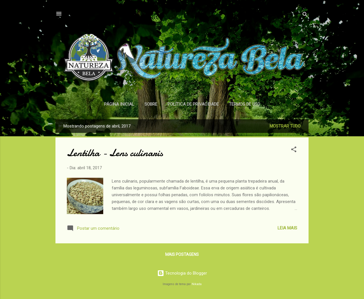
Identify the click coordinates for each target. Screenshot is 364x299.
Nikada (197, 284)
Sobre (150, 104)
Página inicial (119, 104)
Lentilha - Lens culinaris (115, 153)
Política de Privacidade (193, 104)
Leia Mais (287, 228)
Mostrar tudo (285, 126)
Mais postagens (182, 254)
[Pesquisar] (305, 15)
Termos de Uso (244, 104)
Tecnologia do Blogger (182, 273)
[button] (293, 150)
